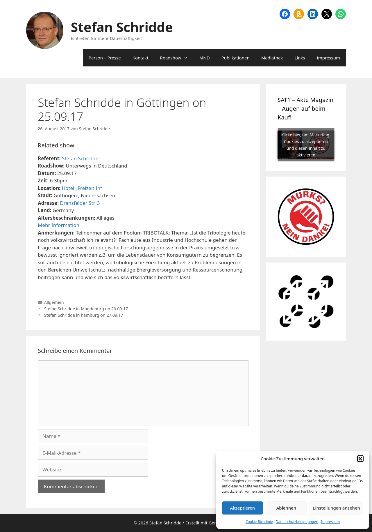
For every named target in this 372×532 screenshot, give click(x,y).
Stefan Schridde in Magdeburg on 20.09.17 (86, 308)
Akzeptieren (242, 508)
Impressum (330, 521)
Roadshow (177, 57)
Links (299, 58)
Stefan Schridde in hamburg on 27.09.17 (83, 315)
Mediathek (272, 58)
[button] (360, 458)
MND (204, 58)
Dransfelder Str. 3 (80, 203)
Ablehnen (286, 508)
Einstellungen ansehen (336, 508)
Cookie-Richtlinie (259, 521)
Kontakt (141, 58)
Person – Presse (105, 58)
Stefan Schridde (122, 27)
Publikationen (235, 58)
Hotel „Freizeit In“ (82, 188)
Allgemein (54, 302)
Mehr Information (58, 225)
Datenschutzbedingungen (297, 521)
